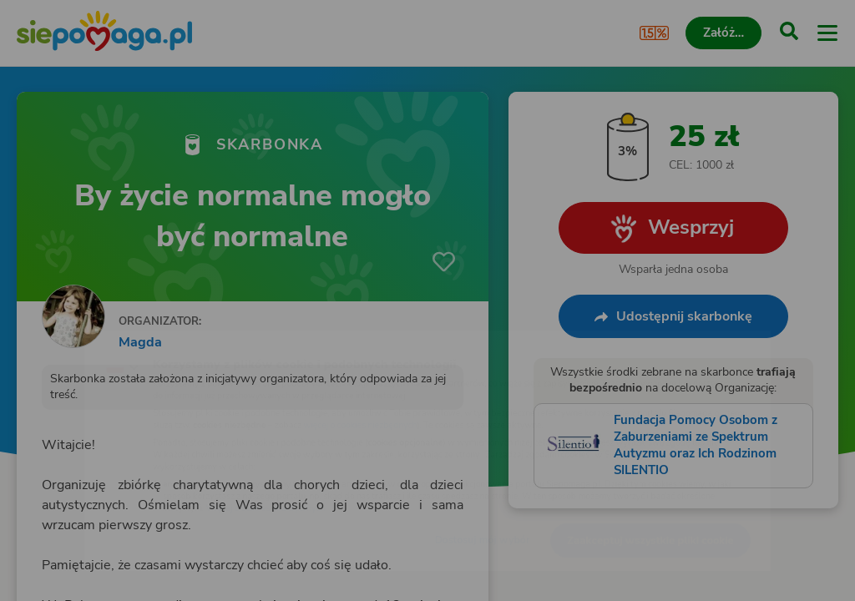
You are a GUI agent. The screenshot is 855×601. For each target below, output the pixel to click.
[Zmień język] (47, 347)
